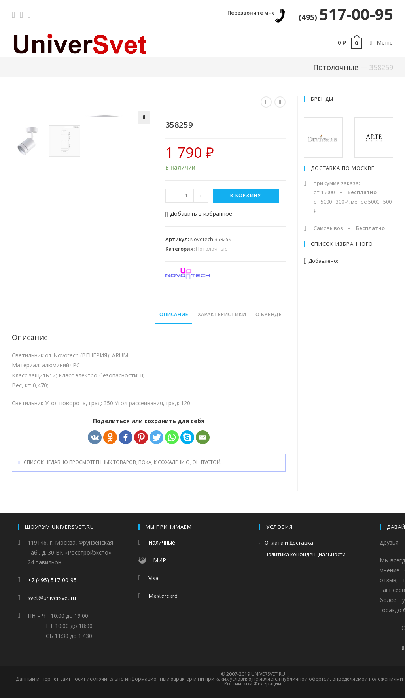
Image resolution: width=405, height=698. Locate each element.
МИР (159, 560)
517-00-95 (346, 14)
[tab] (173, 316)
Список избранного (342, 243)
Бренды (322, 98)
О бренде (268, 315)
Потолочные (335, 67)
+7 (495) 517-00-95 (52, 580)
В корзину (245, 195)
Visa (153, 578)
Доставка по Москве (343, 168)
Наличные (161, 542)
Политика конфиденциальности (305, 554)
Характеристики (222, 315)
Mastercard (163, 596)
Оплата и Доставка (289, 542)
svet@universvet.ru (52, 598)
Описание (173, 315)
